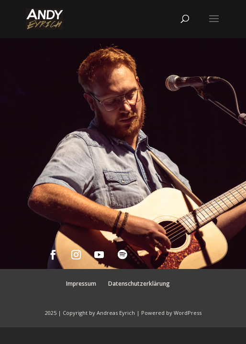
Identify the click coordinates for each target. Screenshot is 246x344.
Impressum (81, 284)
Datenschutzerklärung (139, 284)
